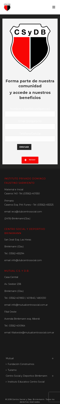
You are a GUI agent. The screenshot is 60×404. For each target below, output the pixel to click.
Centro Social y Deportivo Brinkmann (26, 375)
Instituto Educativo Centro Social (25, 381)
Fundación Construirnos (20, 364)
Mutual (10, 358)
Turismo (11, 370)
